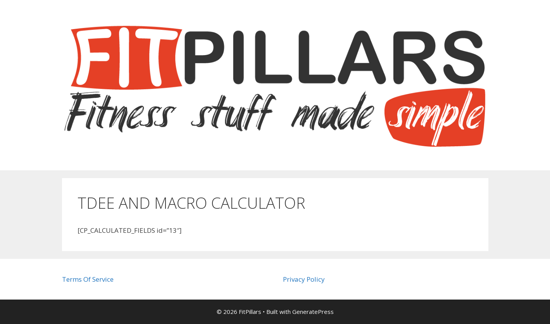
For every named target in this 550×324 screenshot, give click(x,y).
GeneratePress (313, 311)
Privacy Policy (304, 279)
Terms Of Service (88, 279)
